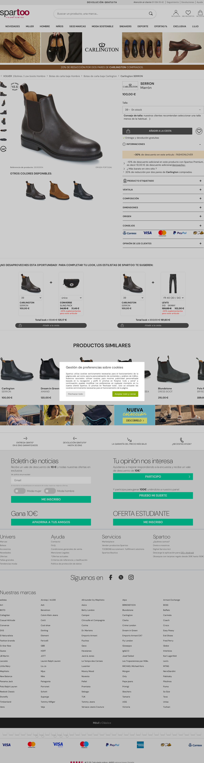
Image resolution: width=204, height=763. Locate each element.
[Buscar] (150, 14)
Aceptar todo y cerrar (125, 394)
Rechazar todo (75, 394)
